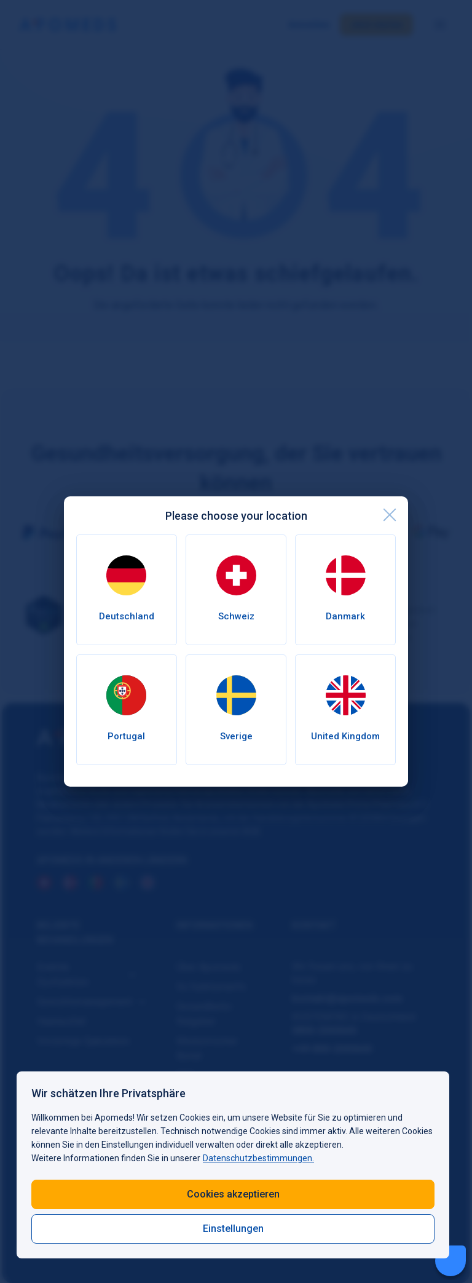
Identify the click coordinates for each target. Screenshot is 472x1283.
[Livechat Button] (450, 1260)
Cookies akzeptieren (233, 1194)
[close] (390, 515)
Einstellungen (233, 1228)
